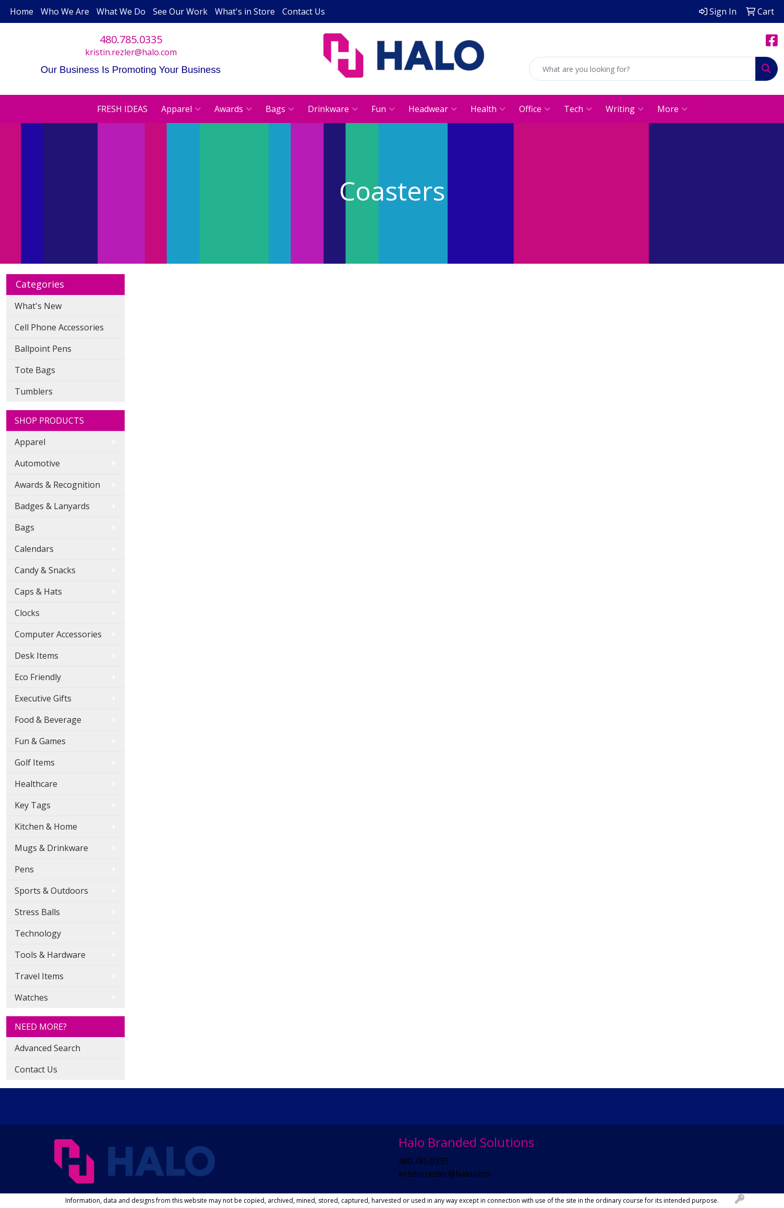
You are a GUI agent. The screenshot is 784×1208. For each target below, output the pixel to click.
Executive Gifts (43, 698)
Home (21, 11)
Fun (383, 109)
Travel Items (39, 976)
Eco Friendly (38, 677)
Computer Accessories (58, 634)
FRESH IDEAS (122, 109)
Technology (38, 933)
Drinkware (333, 109)
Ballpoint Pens (43, 348)
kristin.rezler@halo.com (131, 52)
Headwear (432, 109)
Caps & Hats (38, 591)
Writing (625, 109)
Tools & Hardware (50, 954)
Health (488, 109)
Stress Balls (37, 912)
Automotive (37, 463)
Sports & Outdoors (51, 890)
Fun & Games (40, 741)
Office (534, 109)
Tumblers (34, 391)
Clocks (27, 613)
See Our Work (180, 11)
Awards (233, 109)
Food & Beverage (48, 719)
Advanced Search (47, 1048)
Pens (24, 869)
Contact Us (303, 11)
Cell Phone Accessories (59, 327)
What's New (38, 306)
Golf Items (35, 762)
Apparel (181, 109)
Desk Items (36, 655)
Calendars (34, 548)
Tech (578, 109)
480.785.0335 (131, 39)
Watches (31, 997)
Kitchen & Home (46, 826)
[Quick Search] (642, 69)
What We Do (121, 11)
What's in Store (245, 11)
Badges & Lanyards (52, 506)
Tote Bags (35, 370)
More (672, 109)
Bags (280, 109)
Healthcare (36, 784)
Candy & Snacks (45, 570)
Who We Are (65, 11)
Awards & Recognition (57, 484)
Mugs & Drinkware (51, 848)
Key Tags (33, 805)
